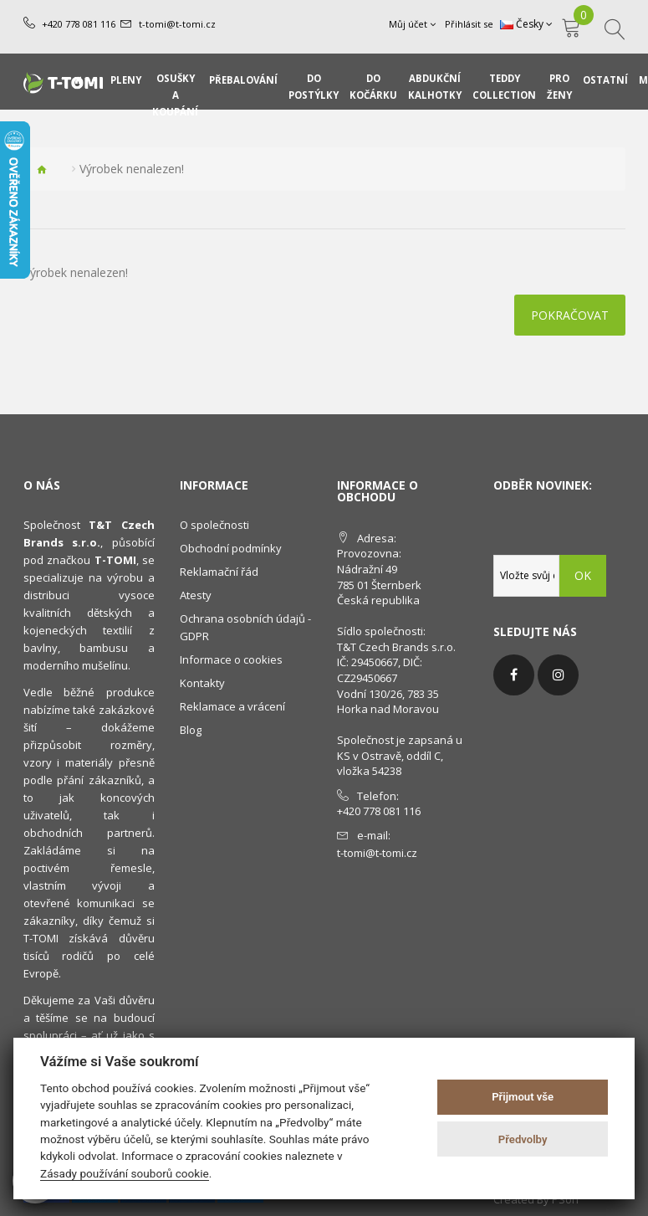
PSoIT (566, 1199)
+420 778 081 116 (78, 24)
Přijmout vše (523, 1096)
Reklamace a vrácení (232, 706)
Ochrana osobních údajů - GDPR (245, 627)
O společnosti (214, 524)
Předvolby (523, 1139)
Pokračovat (570, 315)
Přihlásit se (469, 24)
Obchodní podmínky (231, 548)
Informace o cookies (231, 659)
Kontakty (202, 682)
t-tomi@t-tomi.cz (177, 24)
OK (582, 575)
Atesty (196, 595)
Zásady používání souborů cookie (124, 1173)
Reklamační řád (219, 571)
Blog (191, 729)
